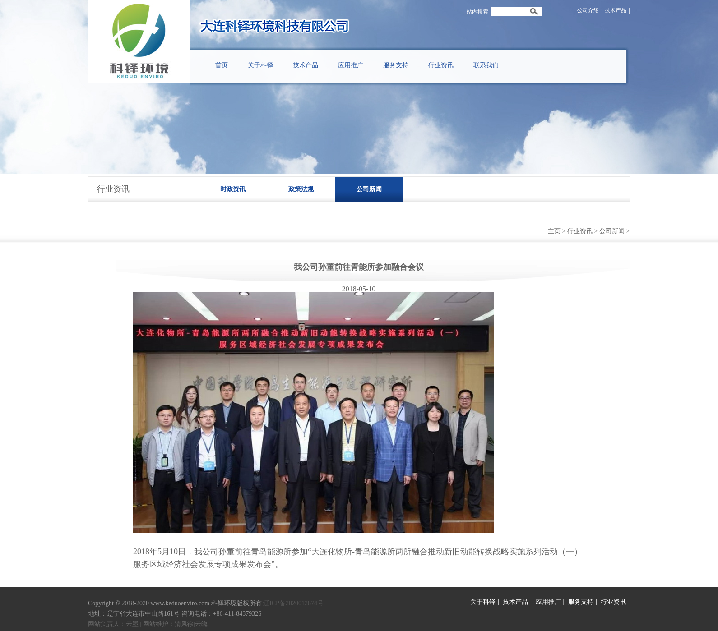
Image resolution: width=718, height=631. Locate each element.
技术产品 (615, 10)
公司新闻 (369, 189)
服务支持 (580, 602)
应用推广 (548, 602)
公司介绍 (588, 10)
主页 (554, 231)
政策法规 (301, 189)
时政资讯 (233, 189)
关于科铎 (483, 602)
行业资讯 (580, 231)
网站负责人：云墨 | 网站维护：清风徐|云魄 (148, 624)
